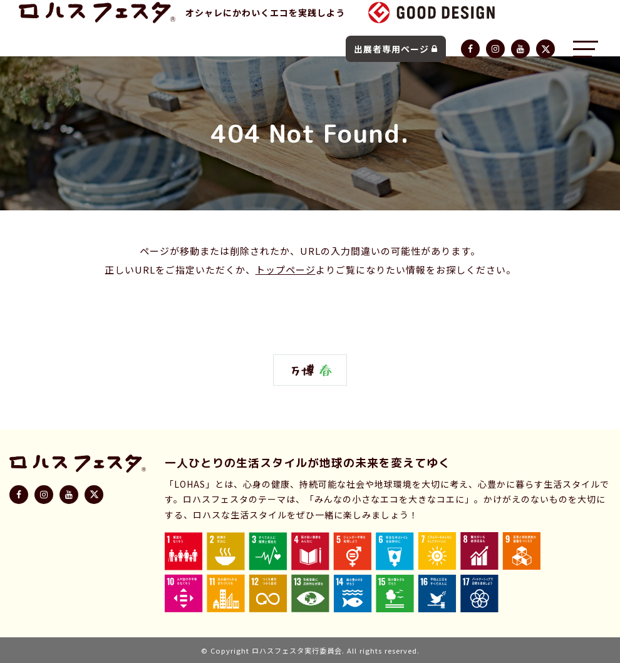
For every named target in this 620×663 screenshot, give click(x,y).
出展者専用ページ (396, 49)
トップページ (286, 269)
